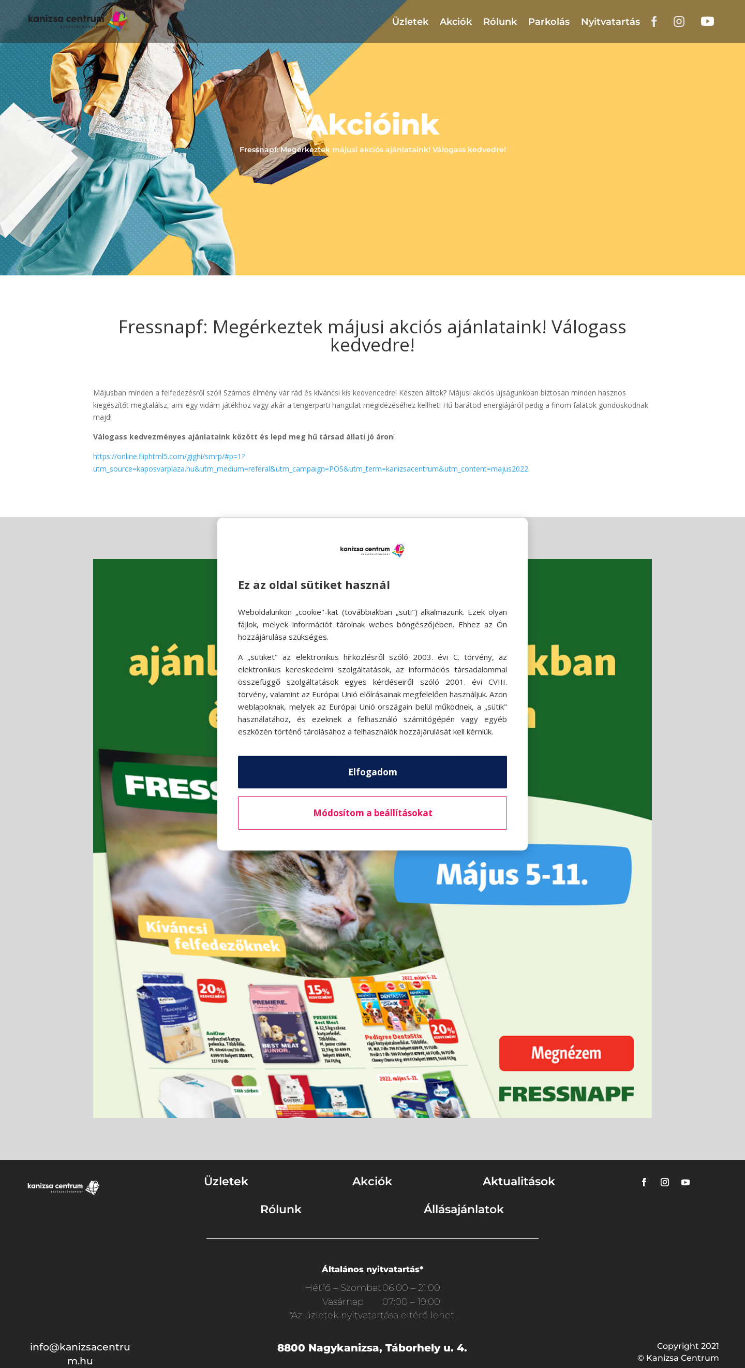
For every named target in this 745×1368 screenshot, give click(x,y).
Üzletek (410, 21)
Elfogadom (372, 772)
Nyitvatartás (610, 21)
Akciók (456, 21)
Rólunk (500, 21)
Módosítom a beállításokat (373, 813)
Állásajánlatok (464, 1209)
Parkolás (549, 21)
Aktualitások (519, 1181)
